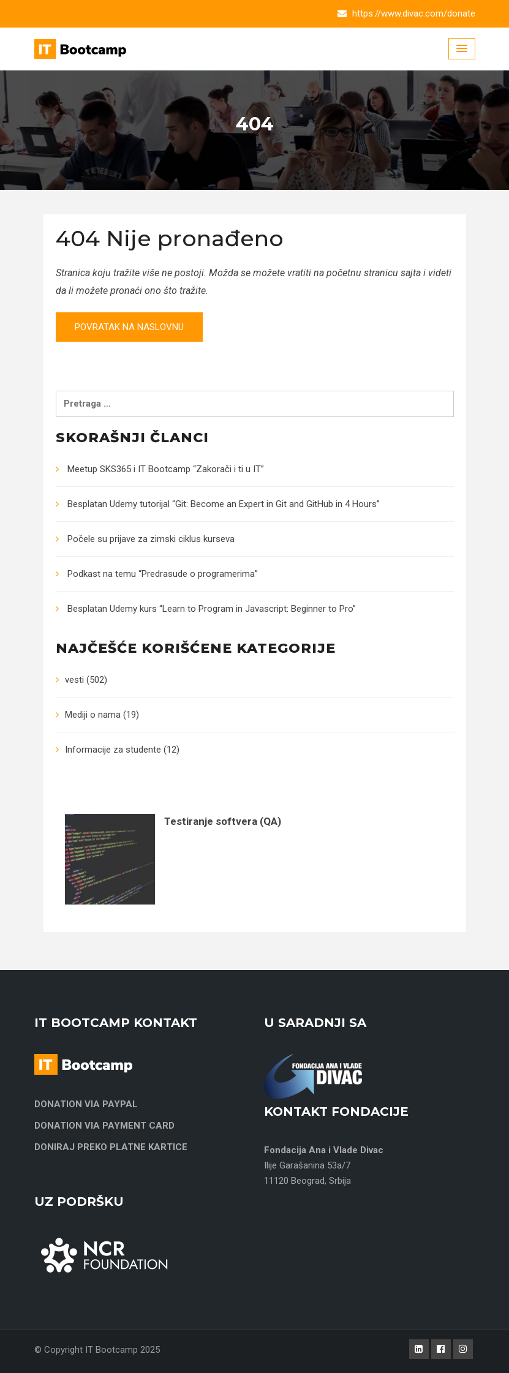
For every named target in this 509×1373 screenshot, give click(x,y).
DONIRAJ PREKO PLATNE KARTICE (110, 1147)
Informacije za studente (113, 749)
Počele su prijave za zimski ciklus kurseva (151, 538)
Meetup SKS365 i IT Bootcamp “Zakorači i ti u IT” (165, 469)
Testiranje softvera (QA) (222, 821)
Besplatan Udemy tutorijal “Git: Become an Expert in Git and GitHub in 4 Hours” (223, 504)
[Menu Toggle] (461, 48)
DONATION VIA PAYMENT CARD (104, 1125)
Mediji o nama (93, 714)
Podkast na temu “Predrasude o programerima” (162, 573)
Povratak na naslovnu (129, 327)
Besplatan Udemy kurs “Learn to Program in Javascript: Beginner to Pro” (211, 608)
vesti (74, 679)
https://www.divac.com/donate (413, 13)
